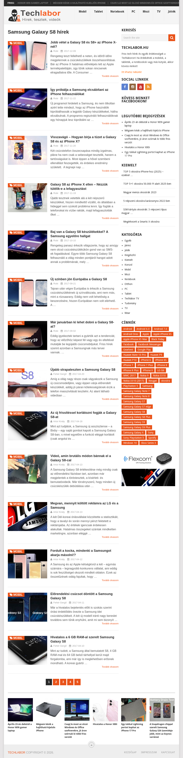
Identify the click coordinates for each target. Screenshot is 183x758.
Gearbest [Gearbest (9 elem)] (128, 349)
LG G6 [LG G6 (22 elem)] (160, 370)
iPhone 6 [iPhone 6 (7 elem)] (146, 360)
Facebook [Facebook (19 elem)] (128, 344)
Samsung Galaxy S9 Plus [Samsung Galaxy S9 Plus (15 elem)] (136, 427)
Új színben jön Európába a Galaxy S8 (78, 279)
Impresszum (149, 752)
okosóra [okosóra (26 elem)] (165, 380)
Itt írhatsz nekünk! (132, 72)
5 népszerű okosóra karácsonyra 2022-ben (146, 200)
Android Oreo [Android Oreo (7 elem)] (130, 334)
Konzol (128, 264)
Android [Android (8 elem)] (127, 328)
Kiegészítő (130, 255)
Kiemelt (129, 259)
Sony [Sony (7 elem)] (151, 432)
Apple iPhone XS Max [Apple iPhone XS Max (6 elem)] (135, 339)
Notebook (117, 11)
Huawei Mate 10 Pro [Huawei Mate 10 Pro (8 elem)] (134, 354)
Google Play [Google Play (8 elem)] (144, 349)
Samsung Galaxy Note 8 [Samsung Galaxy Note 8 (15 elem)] (136, 396)
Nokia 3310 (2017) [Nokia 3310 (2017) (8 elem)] (133, 380)
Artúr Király (59, 421)
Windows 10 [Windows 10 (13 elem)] (130, 442)
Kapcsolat (168, 752)
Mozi (146, 11)
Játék (171, 11)
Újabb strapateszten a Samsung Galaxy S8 (82, 369)
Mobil (82, 11)
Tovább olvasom (110, 76)
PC (133, 11)
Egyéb (128, 240)
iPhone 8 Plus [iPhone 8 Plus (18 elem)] (131, 370)
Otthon (128, 284)
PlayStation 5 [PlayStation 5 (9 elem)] (130, 385)
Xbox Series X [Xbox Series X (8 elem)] (148, 442)
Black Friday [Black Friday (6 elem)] (157, 339)
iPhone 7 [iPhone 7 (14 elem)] (128, 365)
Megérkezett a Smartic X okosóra (141, 221)
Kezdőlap (130, 752)
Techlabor (16, 752)
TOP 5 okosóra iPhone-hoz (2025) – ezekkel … (143, 173)
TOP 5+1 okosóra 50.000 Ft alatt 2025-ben (147, 183)
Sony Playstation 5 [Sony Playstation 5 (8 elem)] (133, 437)
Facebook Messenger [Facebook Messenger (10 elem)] (149, 344)
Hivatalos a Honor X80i (137, 147)
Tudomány (130, 303)
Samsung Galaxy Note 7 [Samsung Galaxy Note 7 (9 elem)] (136, 391)
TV (158, 11)
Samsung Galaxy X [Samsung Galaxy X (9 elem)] (133, 432)
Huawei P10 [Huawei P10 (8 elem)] (130, 360)
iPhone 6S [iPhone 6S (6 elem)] (161, 360)
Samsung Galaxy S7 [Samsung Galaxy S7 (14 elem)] (134, 401)
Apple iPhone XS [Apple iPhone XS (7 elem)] (162, 334)
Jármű (128, 245)
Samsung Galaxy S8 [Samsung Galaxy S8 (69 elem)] (134, 411)
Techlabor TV (132, 298)
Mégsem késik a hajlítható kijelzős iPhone (86, 3)
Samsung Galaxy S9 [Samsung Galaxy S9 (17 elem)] (134, 422)
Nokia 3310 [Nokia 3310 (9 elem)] (159, 375)
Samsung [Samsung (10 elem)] (147, 385)
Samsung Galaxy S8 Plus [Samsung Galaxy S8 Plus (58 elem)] (136, 417)
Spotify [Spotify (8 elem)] (152, 437)
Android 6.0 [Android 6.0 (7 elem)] (143, 328)
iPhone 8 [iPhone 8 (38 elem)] (162, 365)
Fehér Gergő (60, 374)
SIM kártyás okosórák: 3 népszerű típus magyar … (144, 211)
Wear (127, 313)
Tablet (98, 11)
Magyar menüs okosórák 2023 (140, 192)
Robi (55, 51)
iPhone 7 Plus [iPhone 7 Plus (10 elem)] (145, 365)
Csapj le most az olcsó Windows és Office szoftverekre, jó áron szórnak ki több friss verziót (147, 139)
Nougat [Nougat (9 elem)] (153, 380)
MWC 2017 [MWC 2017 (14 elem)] (129, 375)
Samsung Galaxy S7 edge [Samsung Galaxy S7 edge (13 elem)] (137, 406)
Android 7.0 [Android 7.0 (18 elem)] (160, 328)
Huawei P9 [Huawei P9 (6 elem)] (156, 354)
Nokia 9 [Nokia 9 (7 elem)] (144, 375)
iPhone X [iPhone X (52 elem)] (148, 370)
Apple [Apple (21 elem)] (146, 334)
